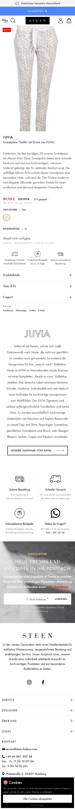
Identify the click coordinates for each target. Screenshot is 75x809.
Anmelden (61, 599)
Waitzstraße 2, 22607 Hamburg (26, 774)
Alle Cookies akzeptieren (37, 799)
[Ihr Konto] (60, 20)
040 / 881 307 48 (55, 532)
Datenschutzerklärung (37, 611)
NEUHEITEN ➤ (37, 11)
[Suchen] (13, 20)
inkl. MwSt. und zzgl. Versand (17, 202)
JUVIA (8, 137)
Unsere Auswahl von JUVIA (31, 450)
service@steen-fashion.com (21, 749)
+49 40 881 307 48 (19, 756)
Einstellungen (37, 805)
